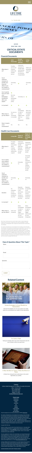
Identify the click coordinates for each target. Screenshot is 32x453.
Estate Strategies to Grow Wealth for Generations (16, 305)
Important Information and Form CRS (7, 448)
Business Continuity (17, 448)
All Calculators (16, 411)
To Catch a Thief (16, 338)
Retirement (16, 399)
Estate (16, 401)
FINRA (13, 429)
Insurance (16, 403)
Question (4, 260)
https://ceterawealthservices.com (21, 439)
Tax (16, 404)
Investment (16, 400)
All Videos (16, 410)
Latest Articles (16, 408)
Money (16, 405)
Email (4, 252)
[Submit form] (5, 273)
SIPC (16, 429)
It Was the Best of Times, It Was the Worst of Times (16, 371)
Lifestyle (16, 407)
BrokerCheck (25, 412)
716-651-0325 (16, 20)
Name (4, 244)
